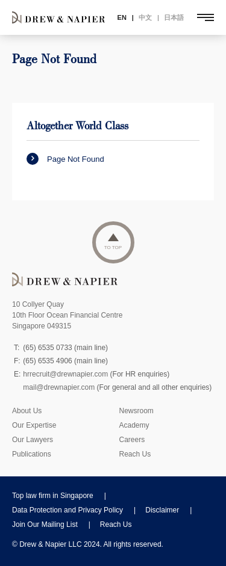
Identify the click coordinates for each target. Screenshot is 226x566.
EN (122, 17)
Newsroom (136, 411)
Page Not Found (65, 158)
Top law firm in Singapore (52, 495)
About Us (27, 411)
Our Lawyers (32, 439)
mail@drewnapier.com (59, 387)
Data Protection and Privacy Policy (67, 510)
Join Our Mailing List (45, 524)
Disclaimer (162, 510)
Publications (31, 454)
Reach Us (135, 454)
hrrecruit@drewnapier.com (65, 374)
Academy (134, 425)
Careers (132, 439)
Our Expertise (34, 425)
